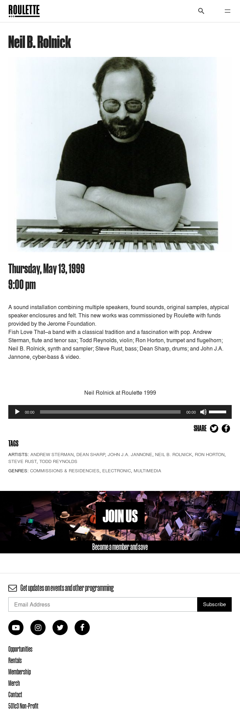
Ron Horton (209, 454)
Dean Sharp (90, 454)
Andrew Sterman (52, 454)
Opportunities (20, 648)
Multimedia (147, 470)
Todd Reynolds (58, 461)
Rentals (15, 660)
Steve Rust (22, 461)
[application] (120, 412)
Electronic (116, 470)
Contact (15, 694)
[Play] (17, 411)
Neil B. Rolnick (173, 454)
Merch (14, 683)
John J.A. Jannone (130, 454)
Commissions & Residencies (64, 470)
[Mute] (203, 411)
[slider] (110, 412)
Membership (19, 671)
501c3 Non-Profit (23, 705)
